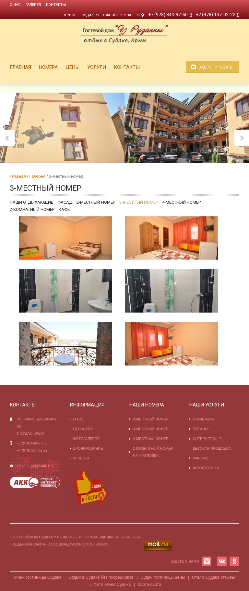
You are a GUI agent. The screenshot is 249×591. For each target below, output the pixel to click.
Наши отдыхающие (31, 202)
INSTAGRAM (206, 561)
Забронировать (215, 67)
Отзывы (81, 458)
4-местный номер (181, 202)
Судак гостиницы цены (162, 577)
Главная (20, 67)
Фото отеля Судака (112, 584)
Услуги (96, 67)
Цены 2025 (83, 429)
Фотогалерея (86, 439)
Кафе (64, 209)
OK (234, 561)
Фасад (64, 202)
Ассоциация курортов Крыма (78, 544)
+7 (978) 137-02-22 (215, 14)
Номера (48, 67)
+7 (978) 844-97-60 (168, 14)
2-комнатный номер (32, 209)
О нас (15, 5)
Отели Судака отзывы (213, 577)
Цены (72, 67)
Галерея (33, 5)
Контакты (56, 5)
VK (222, 561)
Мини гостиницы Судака (37, 577)
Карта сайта (149, 584)
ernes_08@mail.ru (35, 466)
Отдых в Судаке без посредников (101, 577)
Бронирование (88, 448)
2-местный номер (96, 202)
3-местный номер (138, 202)
